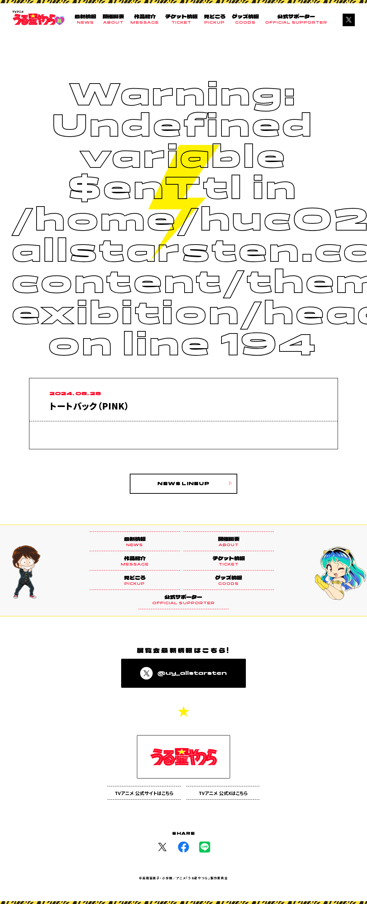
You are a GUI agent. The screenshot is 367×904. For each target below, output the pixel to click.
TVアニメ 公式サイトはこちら (144, 793)
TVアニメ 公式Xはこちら (223, 793)
